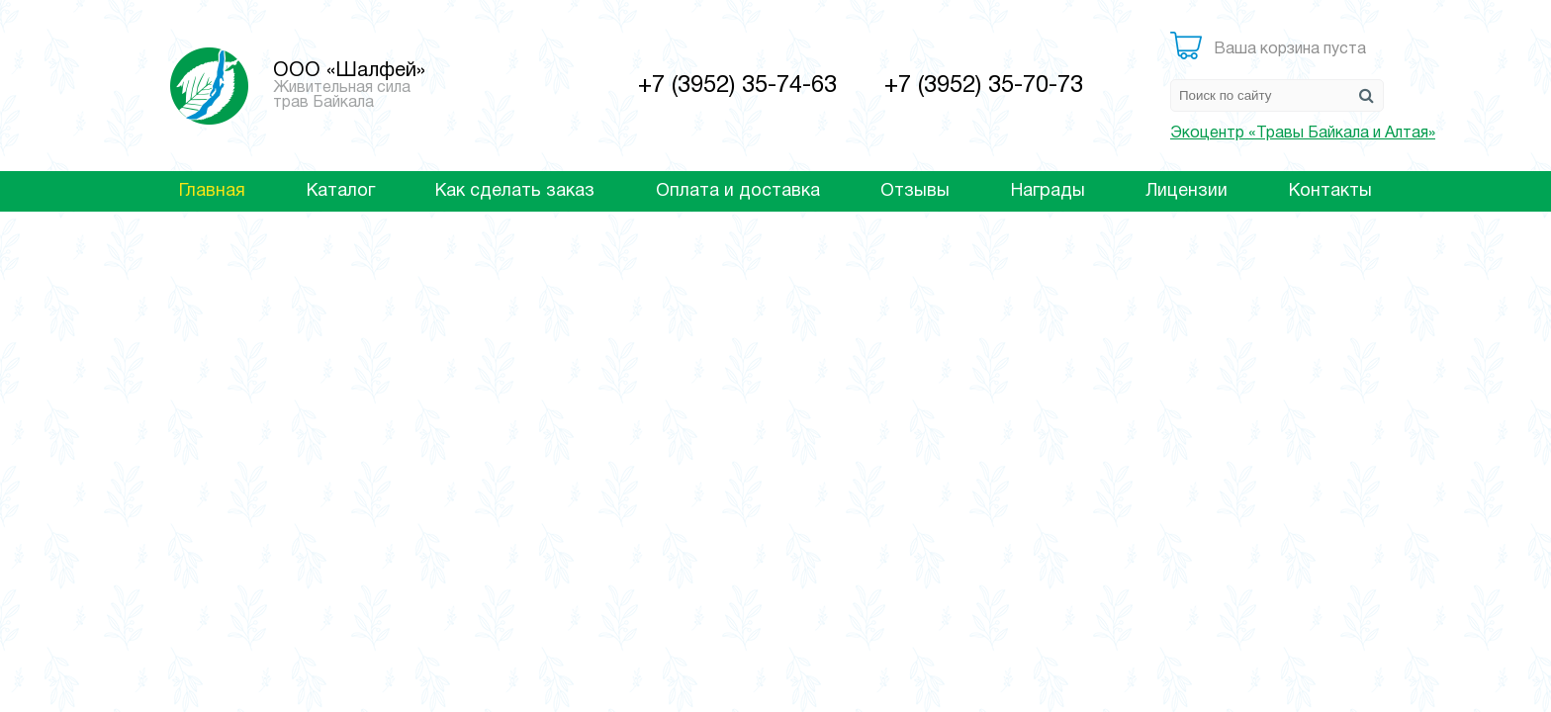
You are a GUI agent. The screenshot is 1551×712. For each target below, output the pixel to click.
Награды (1048, 191)
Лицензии (1186, 191)
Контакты (1330, 191)
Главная (212, 191)
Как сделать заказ (514, 191)
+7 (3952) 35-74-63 (737, 86)
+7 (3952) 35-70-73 (983, 86)
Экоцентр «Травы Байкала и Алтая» (1302, 133)
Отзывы (915, 191)
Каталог (341, 191)
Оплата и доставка (738, 191)
